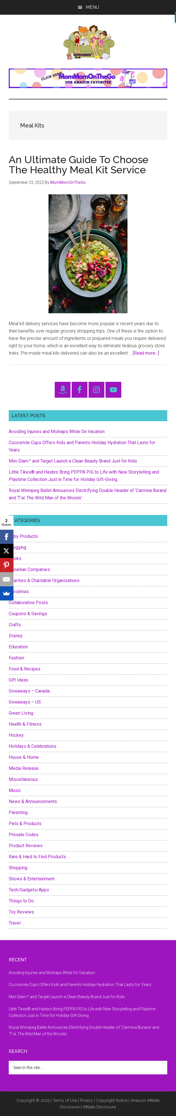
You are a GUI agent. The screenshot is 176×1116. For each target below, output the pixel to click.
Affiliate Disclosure (99, 1107)
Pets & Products (25, 823)
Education (18, 646)
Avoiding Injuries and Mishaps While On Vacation (57, 431)
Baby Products (23, 536)
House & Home (24, 757)
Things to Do (21, 901)
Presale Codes (23, 834)
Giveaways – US (25, 702)
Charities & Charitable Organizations (44, 580)
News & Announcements (33, 801)
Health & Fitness (25, 724)
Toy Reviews (21, 912)
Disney (16, 635)
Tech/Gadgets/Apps (29, 890)
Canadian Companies (29, 569)
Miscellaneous (23, 779)
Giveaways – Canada (29, 691)
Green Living (21, 713)
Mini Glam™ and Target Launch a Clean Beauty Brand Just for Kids (73, 461)
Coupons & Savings (28, 613)
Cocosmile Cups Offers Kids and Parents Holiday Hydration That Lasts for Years (80, 984)
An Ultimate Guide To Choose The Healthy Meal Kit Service (78, 165)
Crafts (15, 624)
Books (15, 558)
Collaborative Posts (28, 602)
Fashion (16, 658)
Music (15, 790)
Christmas (19, 591)
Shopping (18, 867)
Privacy (86, 1100)
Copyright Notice (111, 1100)
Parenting (18, 812)
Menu (92, 7)
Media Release (24, 768)
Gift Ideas (18, 680)
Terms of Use (65, 1100)
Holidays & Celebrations (32, 746)
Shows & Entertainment (31, 878)
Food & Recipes (24, 669)
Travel (15, 923)
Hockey (16, 735)
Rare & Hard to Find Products (37, 856)
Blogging (17, 547)
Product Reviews (26, 845)
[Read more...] (146, 353)
